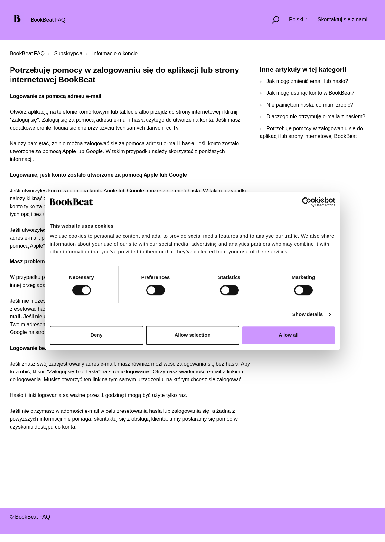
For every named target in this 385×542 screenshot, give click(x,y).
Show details (307, 314)
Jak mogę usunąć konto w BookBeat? (310, 93)
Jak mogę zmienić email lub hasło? (307, 81)
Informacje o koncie (115, 53)
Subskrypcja (68, 53)
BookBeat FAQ (27, 53)
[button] (272, 20)
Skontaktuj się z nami (342, 19)
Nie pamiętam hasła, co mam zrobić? (309, 105)
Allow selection (192, 335)
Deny (96, 335)
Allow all (289, 335)
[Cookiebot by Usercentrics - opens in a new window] (306, 202)
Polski (297, 19)
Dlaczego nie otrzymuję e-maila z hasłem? (315, 116)
